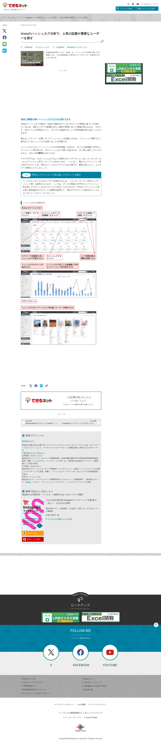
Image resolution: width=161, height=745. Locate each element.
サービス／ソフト (15, 17)
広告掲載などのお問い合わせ (94, 686)
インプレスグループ (97, 704)
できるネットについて (150, 4)
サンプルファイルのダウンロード (35, 693)
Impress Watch (90, 717)
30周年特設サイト (29, 686)
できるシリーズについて (31, 682)
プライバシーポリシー (64, 704)
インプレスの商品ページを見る (59, 519)
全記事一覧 (87, 690)
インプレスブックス (72, 717)
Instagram (29, 17)
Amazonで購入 (32, 533)
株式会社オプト (28, 441)
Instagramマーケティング (77, 47)
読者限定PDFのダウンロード (33, 690)
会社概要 (81, 704)
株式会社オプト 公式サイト (34, 453)
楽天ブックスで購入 (34, 539)
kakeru (28, 482)
